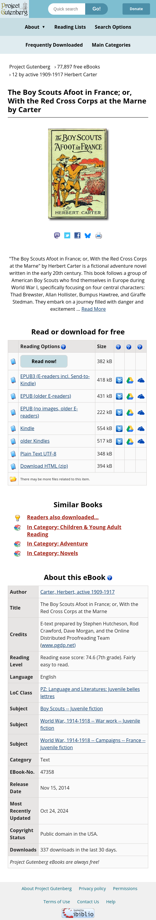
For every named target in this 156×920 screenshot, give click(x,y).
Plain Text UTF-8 (38, 453)
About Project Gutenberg (47, 888)
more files (50, 479)
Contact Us (88, 901)
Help (110, 901)
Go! (96, 8)
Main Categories (111, 45)
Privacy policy (92, 888)
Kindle (27, 428)
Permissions (125, 888)
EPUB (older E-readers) (45, 396)
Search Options (113, 27)
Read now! (44, 361)
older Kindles (35, 441)
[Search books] (66, 9)
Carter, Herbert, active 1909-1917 (77, 592)
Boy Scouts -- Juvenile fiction (71, 708)
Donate (136, 8)
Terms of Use (57, 901)
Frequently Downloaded (54, 45)
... (91, 309)
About (35, 27)
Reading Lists (70, 27)
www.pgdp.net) (59, 645)
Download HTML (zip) (44, 466)
